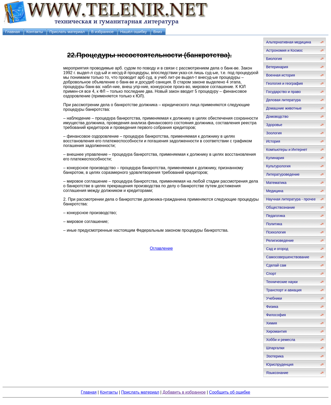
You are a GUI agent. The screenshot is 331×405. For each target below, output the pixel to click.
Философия (276, 315)
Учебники (274, 298)
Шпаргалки (275, 348)
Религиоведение (280, 240)
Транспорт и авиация (284, 290)
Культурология (278, 166)
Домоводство (277, 116)
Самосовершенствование (287, 257)
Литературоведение (282, 174)
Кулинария (275, 158)
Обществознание (280, 207)
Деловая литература (283, 100)
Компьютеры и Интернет (286, 149)
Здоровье (274, 125)
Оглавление (161, 248)
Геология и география (284, 83)
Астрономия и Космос (284, 50)
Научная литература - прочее (290, 199)
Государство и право (283, 92)
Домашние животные (284, 108)
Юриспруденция (280, 364)
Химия (271, 323)
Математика (276, 183)
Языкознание (277, 373)
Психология (276, 232)
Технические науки (282, 282)
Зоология (274, 133)
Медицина (274, 191)
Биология (274, 59)
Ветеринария (277, 67)
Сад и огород (277, 249)
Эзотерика (275, 356)
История (273, 141)
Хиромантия (276, 331)
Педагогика (275, 216)
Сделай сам (276, 265)
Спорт (271, 273)
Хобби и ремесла (280, 340)
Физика (272, 307)
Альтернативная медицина (288, 42)
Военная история (280, 75)
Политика (274, 224)
